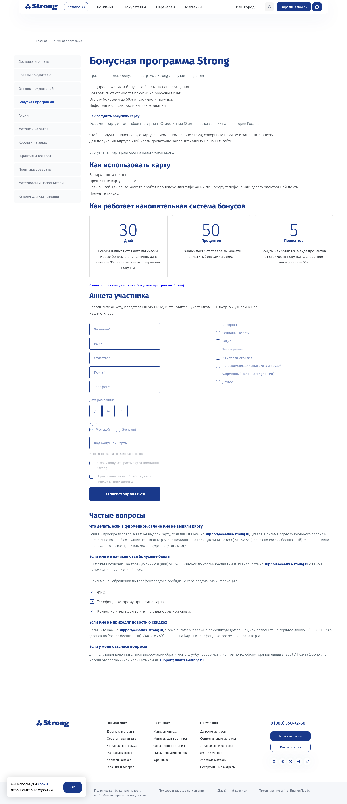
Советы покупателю (35, 75)
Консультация (290, 747)
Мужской (103, 430)
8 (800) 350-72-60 (287, 723)
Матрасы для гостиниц (170, 738)
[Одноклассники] (274, 761)
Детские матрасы (213, 731)
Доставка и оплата (34, 61)
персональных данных (115, 481)
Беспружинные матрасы (217, 767)
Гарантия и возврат (35, 156)
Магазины (193, 7)
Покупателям (134, 7)
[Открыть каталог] (76, 6)
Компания (105, 7)
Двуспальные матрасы (216, 745)
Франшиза (161, 760)
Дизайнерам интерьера (170, 752)
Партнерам (165, 7)
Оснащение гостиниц (169, 745)
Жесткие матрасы (213, 760)
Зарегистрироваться (125, 494)
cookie (43, 784)
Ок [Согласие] (72, 787)
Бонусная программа (36, 102)
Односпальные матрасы (218, 738)
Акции (24, 115)
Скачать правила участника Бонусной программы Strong (136, 285)
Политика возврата (35, 169)
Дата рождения (101, 400)
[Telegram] (299, 761)
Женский (129, 430)
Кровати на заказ (33, 142)
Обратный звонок (293, 7)
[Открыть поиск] (269, 6)
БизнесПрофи (300, 790)
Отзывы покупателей (36, 88)
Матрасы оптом (165, 731)
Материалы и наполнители (41, 183)
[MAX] (290, 761)
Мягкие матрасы (212, 752)
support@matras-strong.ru (227, 534)
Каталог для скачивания (39, 196)
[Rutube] (307, 761)
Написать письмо (291, 736)
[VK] (282, 761)
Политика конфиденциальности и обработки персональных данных (120, 793)
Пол (92, 424)
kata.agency (238, 790)
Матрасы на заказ (33, 129)
